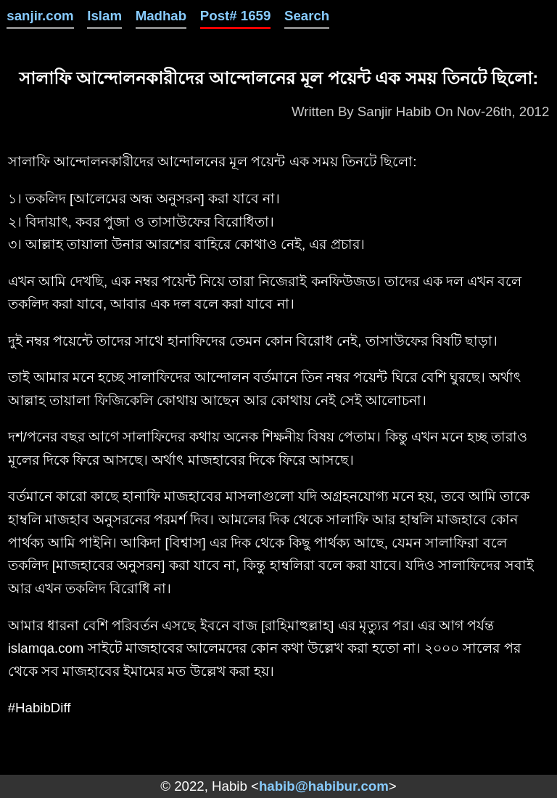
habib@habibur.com (324, 786)
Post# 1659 (235, 15)
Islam (104, 15)
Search (306, 15)
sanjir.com (40, 15)
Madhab (161, 15)
